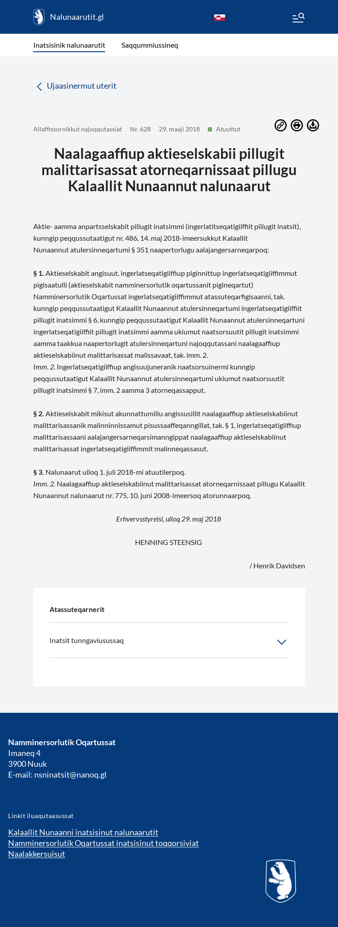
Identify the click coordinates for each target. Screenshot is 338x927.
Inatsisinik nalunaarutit (69, 44)
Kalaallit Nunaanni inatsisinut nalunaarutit (83, 832)
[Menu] (298, 19)
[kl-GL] (219, 17)
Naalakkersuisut (36, 854)
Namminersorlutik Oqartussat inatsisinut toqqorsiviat (103, 843)
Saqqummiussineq (150, 44)
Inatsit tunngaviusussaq (169, 642)
